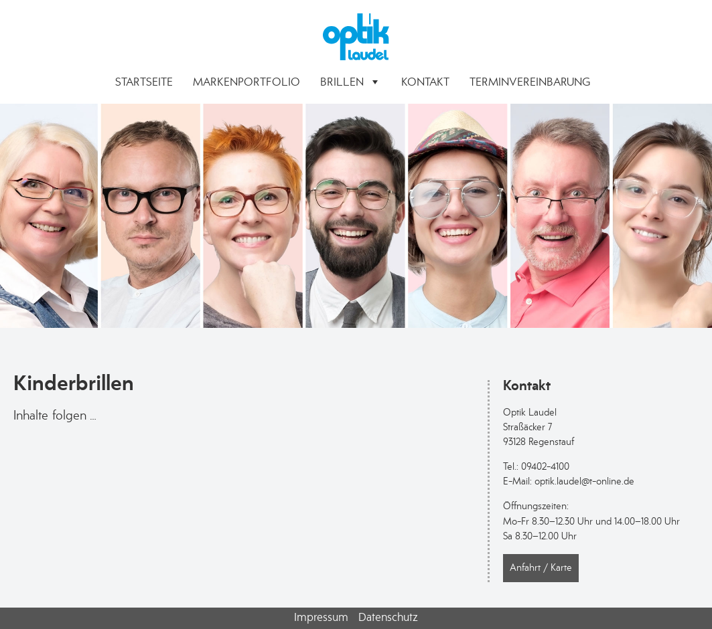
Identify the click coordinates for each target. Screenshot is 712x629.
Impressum (321, 617)
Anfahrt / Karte (541, 567)
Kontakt (425, 82)
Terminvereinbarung (530, 82)
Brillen (350, 82)
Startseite (144, 82)
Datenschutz (388, 617)
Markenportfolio (246, 82)
